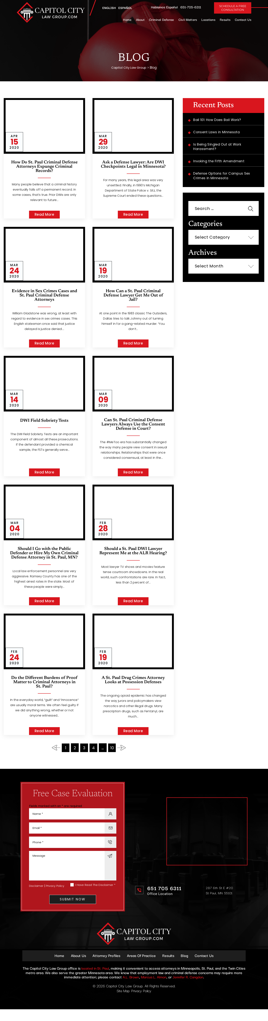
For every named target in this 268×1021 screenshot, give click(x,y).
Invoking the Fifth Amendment (219, 162)
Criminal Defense (161, 19)
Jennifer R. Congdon (189, 988)
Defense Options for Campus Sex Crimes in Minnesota (222, 177)
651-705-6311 (190, 6)
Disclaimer (36, 895)
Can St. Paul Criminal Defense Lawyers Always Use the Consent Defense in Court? (133, 426)
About (140, 19)
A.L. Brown (129, 988)
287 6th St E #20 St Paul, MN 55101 (220, 899)
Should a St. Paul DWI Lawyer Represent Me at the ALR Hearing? (133, 555)
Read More (44, 215)
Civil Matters (187, 19)
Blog (186, 967)
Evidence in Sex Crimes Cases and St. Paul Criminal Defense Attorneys (44, 296)
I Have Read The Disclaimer (95, 894)
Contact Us (243, 19)
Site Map (123, 1002)
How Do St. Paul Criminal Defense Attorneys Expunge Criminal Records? (44, 167)
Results (225, 19)
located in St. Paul (95, 980)
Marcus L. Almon (153, 988)
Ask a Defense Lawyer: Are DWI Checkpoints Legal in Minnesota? (133, 164)
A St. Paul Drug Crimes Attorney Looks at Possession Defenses (133, 687)
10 (112, 755)
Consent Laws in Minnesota (217, 132)
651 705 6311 (165, 897)
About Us (77, 967)
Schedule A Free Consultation (232, 8)
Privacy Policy (55, 896)
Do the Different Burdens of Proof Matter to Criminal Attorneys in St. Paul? (44, 689)
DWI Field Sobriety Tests (44, 422)
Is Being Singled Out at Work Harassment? (218, 147)
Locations (208, 19)
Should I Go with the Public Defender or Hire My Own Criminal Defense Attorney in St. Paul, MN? (44, 558)
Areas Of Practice (141, 967)
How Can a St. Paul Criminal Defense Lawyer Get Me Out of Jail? (133, 296)
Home (127, 19)
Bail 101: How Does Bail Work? (218, 120)
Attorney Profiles (105, 967)
